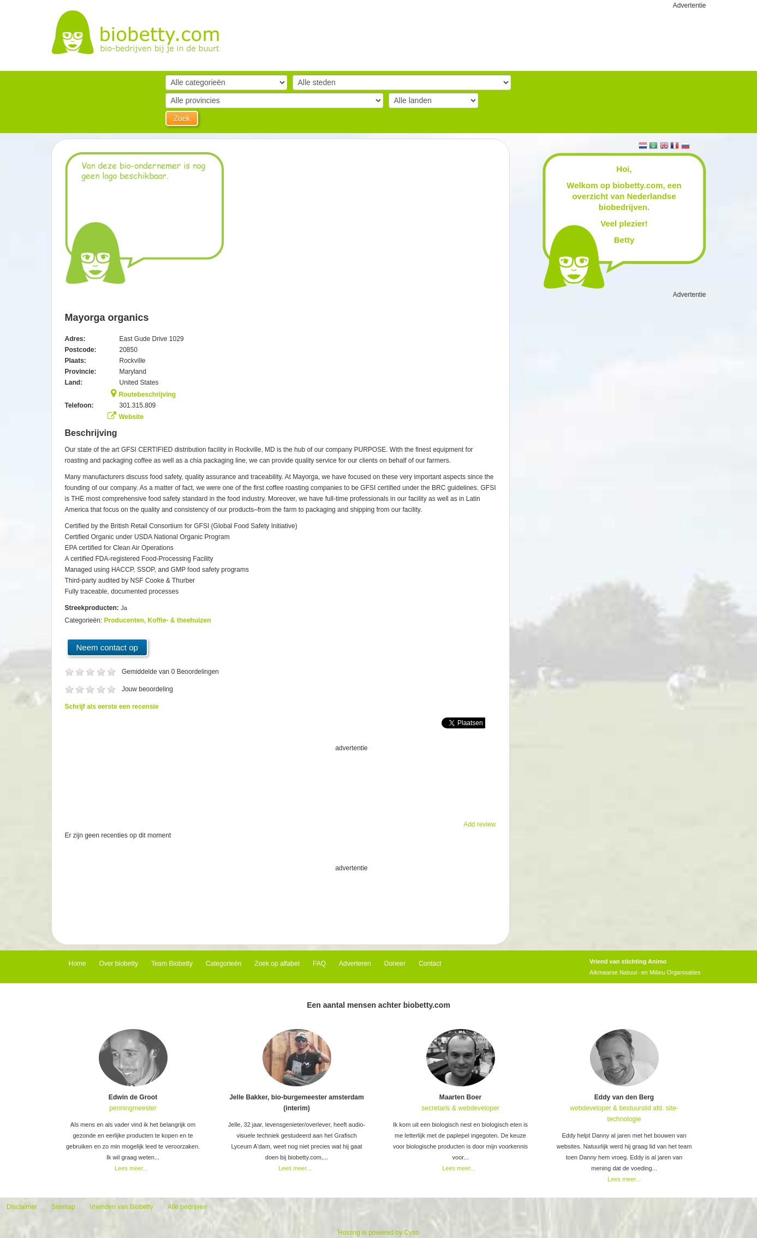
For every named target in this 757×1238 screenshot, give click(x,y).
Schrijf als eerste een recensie (112, 706)
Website (131, 417)
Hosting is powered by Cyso (378, 1232)
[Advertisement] (280, 780)
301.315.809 (138, 405)
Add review (479, 824)
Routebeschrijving (147, 394)
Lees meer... (131, 1168)
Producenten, (126, 620)
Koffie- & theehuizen (179, 620)
